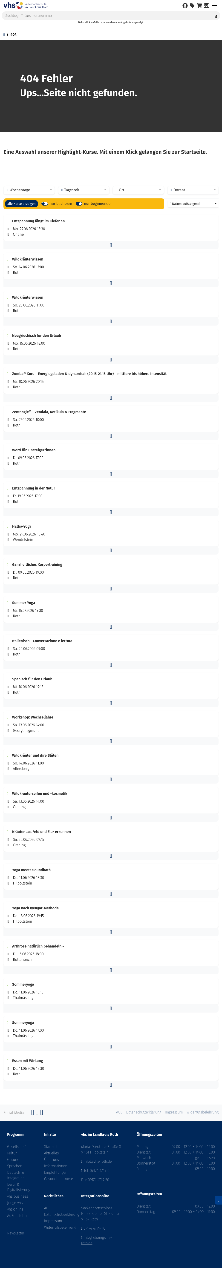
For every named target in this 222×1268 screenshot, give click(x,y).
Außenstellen (17, 1216)
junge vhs (15, 1203)
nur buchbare (61, 203)
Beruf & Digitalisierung (18, 1187)
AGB (47, 1208)
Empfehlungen (55, 1172)
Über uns (51, 1159)
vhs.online (15, 1209)
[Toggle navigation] (215, 5)
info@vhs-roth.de (98, 1161)
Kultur (12, 1153)
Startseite (52, 1147)
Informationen (55, 1166)
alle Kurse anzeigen (21, 204)
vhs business (17, 1196)
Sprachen (14, 1166)
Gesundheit (16, 1159)
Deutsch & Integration (16, 1175)
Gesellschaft (17, 1147)
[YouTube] (41, 1113)
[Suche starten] (216, 15)
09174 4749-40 (94, 1228)
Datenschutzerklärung (55, 1214)
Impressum (53, 1221)
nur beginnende (97, 203)
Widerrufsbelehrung (55, 1227)
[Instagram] (37, 1113)
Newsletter (15, 1233)
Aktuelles (51, 1153)
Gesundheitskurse (55, 1179)
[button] (111, 245)
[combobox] (29, 190)
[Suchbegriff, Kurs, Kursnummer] (111, 15)
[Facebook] (32, 1113)
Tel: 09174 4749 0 (97, 1170)
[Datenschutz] (218, 1200)
